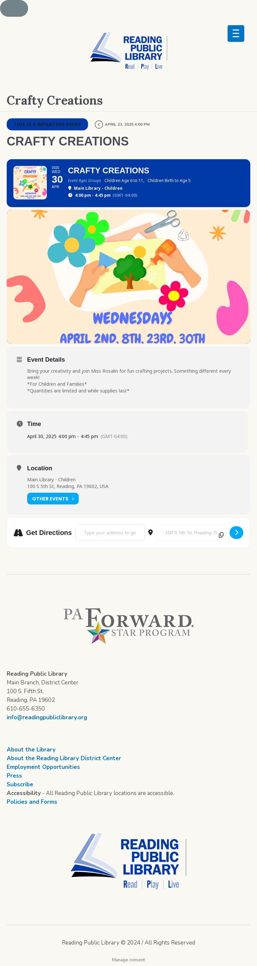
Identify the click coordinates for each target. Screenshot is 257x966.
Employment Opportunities (43, 767)
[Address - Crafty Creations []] (110, 532)
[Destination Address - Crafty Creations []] (191, 532)
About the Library (31, 749)
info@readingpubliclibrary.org (47, 717)
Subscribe (20, 784)
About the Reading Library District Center (64, 758)
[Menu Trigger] (236, 33)
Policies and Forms (32, 802)
